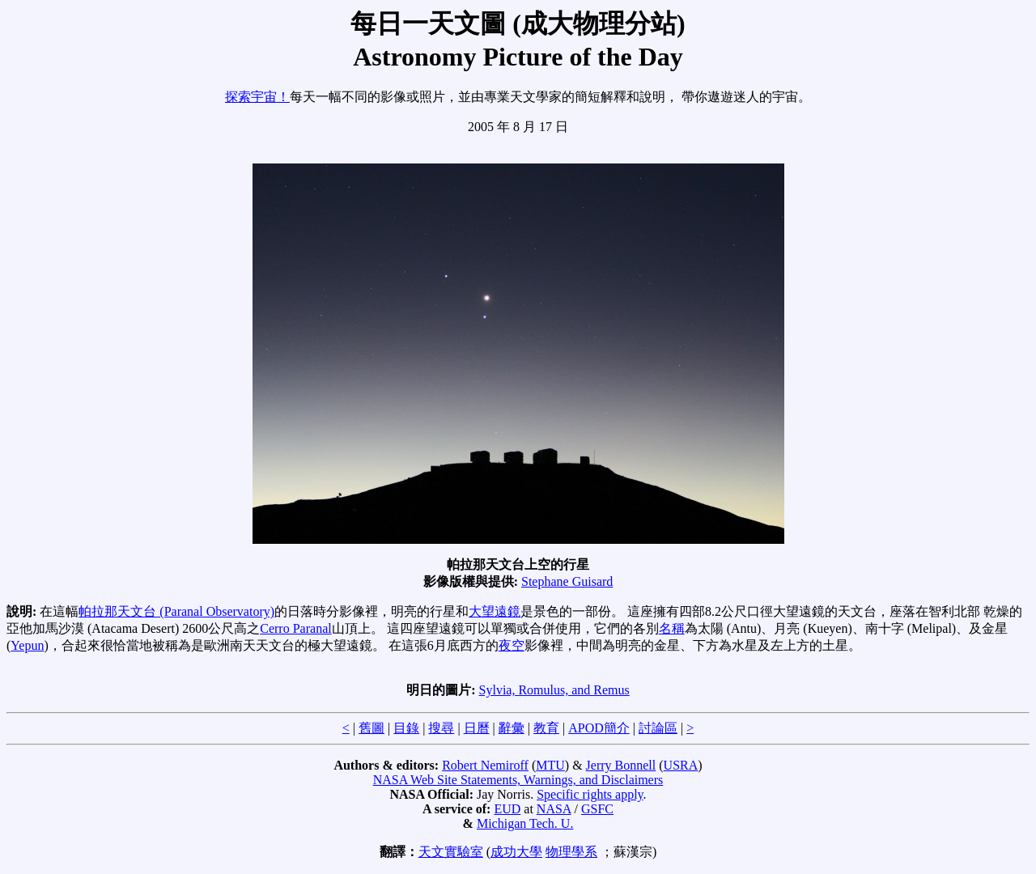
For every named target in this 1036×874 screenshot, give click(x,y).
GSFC (597, 809)
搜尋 (441, 728)
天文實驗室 (450, 852)
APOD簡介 (599, 728)
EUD (507, 809)
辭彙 (511, 728)
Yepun (27, 645)
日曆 (477, 728)
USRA (681, 765)
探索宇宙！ (257, 97)
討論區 (658, 728)
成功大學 (516, 852)
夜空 (511, 645)
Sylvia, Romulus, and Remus (554, 690)
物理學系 (571, 852)
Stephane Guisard (567, 581)
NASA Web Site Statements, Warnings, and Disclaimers (518, 780)
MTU (550, 765)
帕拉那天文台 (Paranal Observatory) (176, 611)
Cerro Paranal (295, 628)
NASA (554, 809)
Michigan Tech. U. (525, 823)
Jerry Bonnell (621, 765)
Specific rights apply (590, 794)
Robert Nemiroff (485, 765)
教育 (546, 728)
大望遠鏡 (494, 611)
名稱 (672, 628)
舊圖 (371, 728)
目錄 (406, 728)
